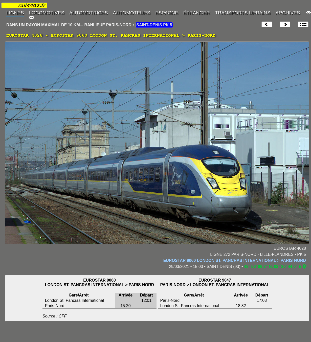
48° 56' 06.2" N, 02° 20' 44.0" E (272, 266)
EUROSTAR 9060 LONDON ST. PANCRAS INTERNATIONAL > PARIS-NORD (234, 260)
